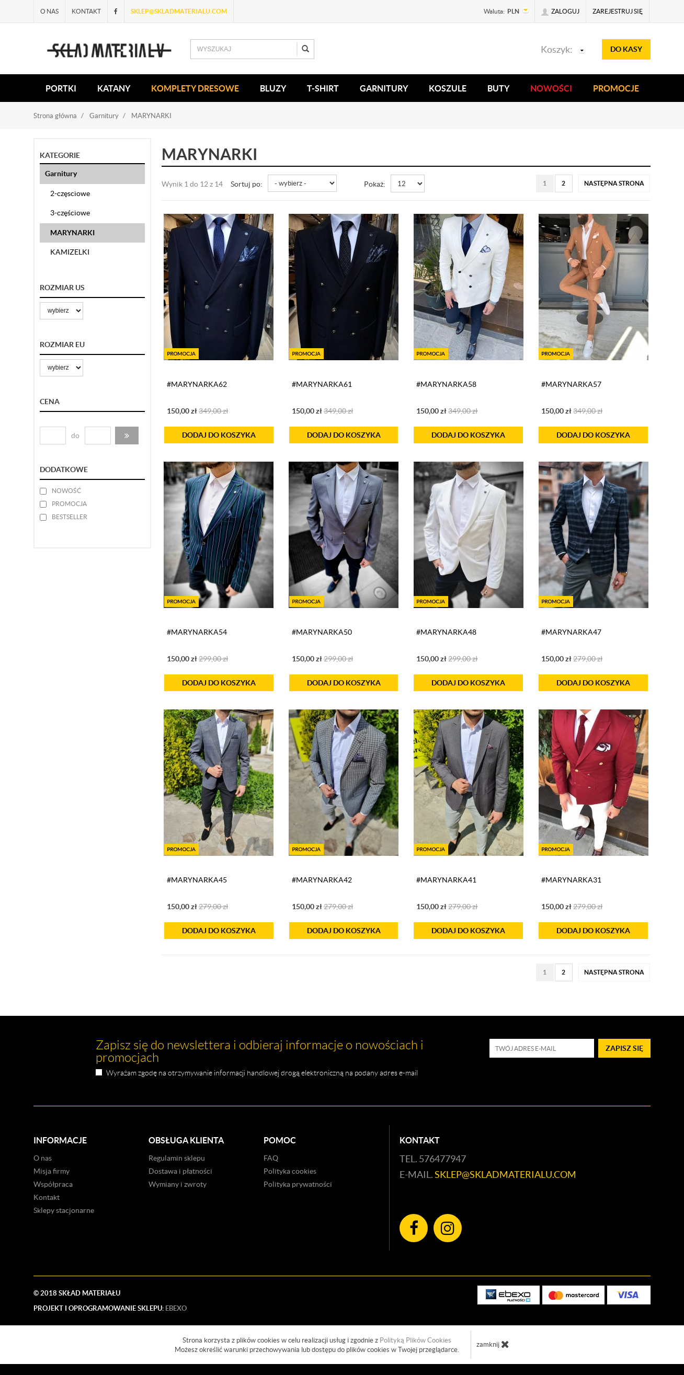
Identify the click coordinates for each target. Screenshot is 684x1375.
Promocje (616, 88)
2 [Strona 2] (563, 183)
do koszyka (219, 435)
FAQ (271, 1158)
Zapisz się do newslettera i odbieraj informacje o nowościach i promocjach (260, 1051)
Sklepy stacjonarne (63, 1210)
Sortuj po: (247, 184)
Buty (498, 88)
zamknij (492, 1344)
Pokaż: (374, 184)
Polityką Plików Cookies (415, 1340)
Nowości (551, 88)
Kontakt (86, 11)
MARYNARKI (72, 232)
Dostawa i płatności (180, 1171)
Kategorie (60, 155)
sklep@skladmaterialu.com (179, 11)
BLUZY (273, 88)
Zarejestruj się (617, 11)
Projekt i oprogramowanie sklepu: (110, 1308)
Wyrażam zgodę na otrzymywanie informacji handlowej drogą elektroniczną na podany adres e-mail (262, 1073)
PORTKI (60, 88)
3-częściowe (70, 213)
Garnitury (384, 88)
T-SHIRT (323, 88)
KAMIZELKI (69, 252)
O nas (49, 11)
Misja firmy (51, 1171)
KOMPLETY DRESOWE (195, 88)
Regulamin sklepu (177, 1158)
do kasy (626, 49)
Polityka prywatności (298, 1184)
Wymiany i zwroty (178, 1184)
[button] (127, 435)
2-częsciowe (70, 193)
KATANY (113, 88)
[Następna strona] (614, 183)
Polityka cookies (290, 1171)
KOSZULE (447, 88)
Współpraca (53, 1184)
